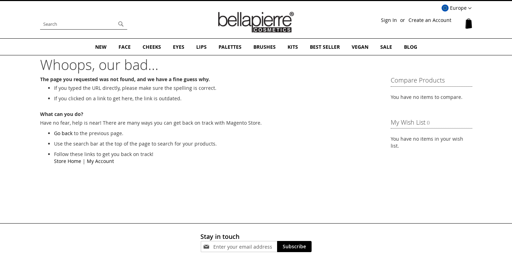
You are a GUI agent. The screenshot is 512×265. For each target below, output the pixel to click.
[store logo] (256, 22)
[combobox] (83, 24)
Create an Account (429, 20)
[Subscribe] (294, 246)
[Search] (121, 24)
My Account (100, 161)
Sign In (389, 20)
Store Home (67, 161)
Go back (63, 133)
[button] (456, 8)
